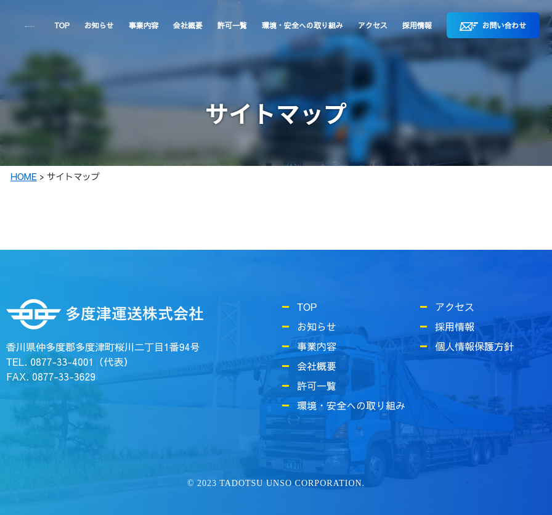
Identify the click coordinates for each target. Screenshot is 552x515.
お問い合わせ (493, 25)
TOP (61, 25)
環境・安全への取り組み (302, 25)
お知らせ (99, 25)
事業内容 (143, 25)
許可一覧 (232, 25)
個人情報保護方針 (474, 346)
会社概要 (188, 25)
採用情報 (417, 25)
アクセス (373, 25)
